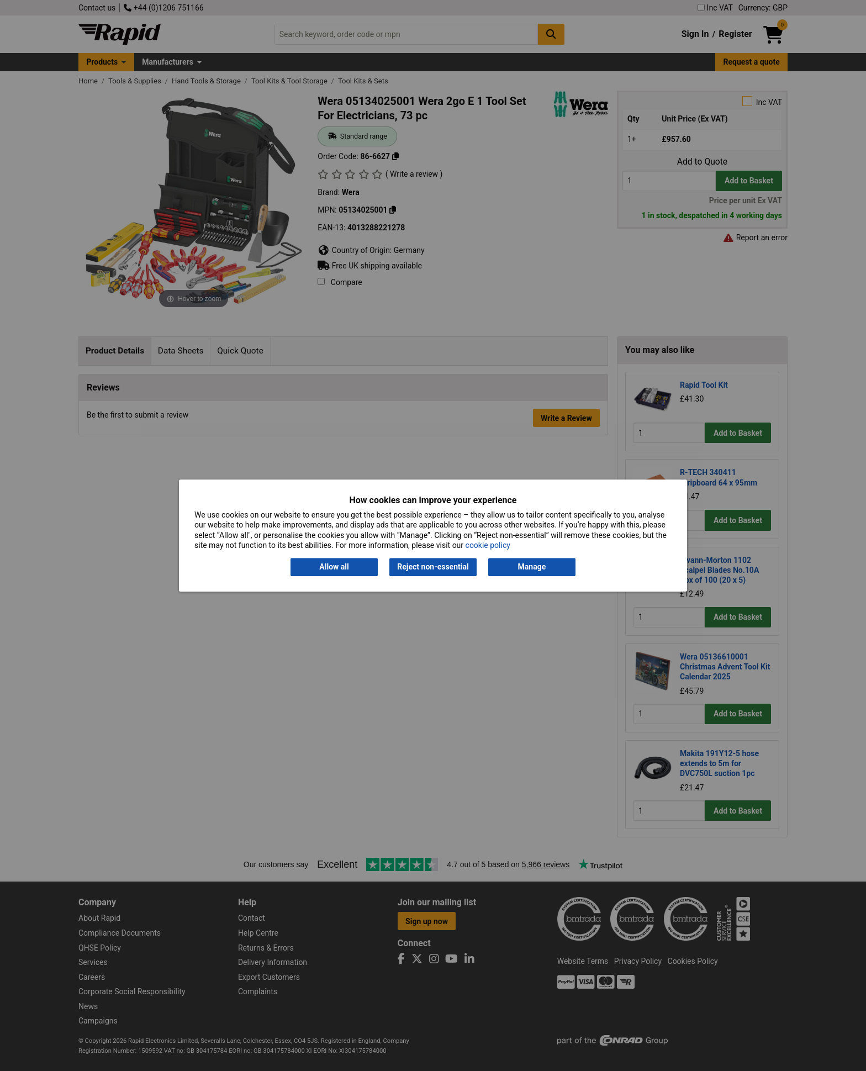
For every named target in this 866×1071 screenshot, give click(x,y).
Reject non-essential (432, 567)
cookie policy (488, 545)
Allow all (333, 567)
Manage (532, 567)
